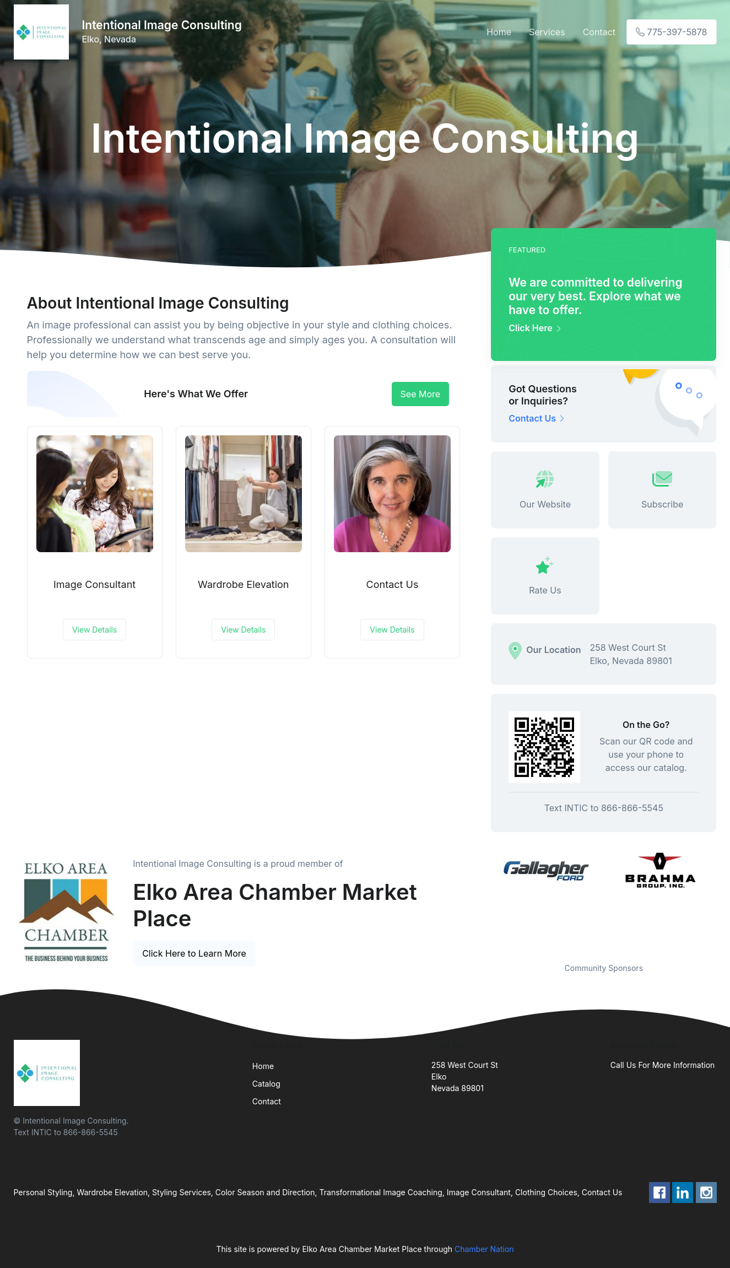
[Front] (43, 32)
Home (498, 31)
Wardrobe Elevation (243, 584)
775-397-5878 (671, 31)
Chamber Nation (484, 1249)
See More (421, 394)
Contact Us (392, 584)
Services (547, 31)
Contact (599, 31)
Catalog (266, 1083)
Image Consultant (94, 584)
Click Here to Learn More (194, 953)
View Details (94, 629)
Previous (482, 899)
